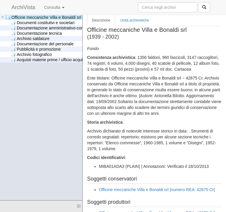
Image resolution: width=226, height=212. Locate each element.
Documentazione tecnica (36, 33)
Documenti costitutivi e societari (42, 22)
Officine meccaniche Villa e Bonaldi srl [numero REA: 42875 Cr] (157, 189)
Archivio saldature (30, 38)
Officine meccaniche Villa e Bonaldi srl (43, 17)
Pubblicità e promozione (36, 49)
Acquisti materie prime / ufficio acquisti (49, 59)
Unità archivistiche (134, 20)
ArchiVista (23, 7)
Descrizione (101, 20)
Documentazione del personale (42, 44)
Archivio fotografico (31, 54)
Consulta (54, 7)
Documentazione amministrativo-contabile (52, 28)
